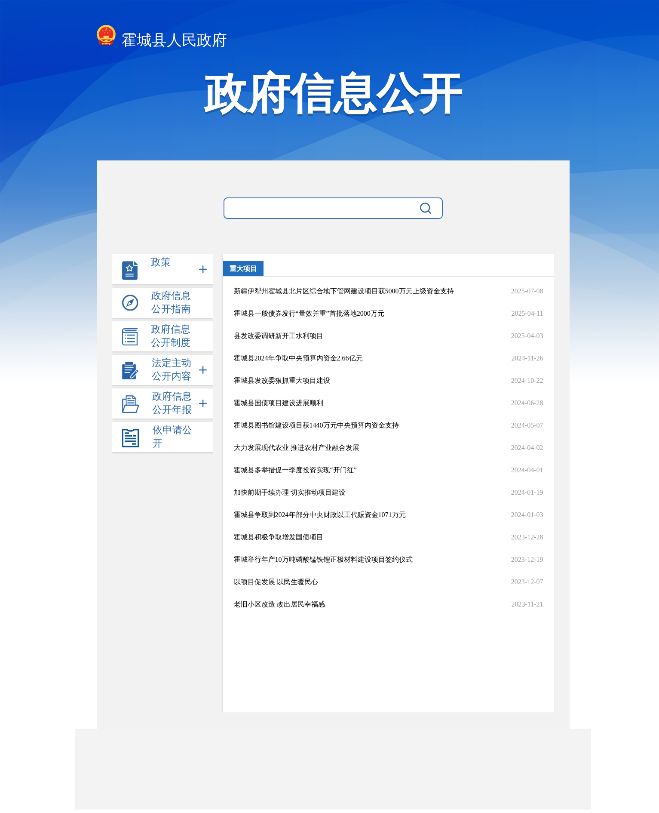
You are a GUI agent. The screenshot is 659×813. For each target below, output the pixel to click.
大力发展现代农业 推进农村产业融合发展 (296, 447)
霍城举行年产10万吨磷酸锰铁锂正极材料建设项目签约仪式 (323, 559)
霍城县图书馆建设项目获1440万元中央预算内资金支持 (316, 425)
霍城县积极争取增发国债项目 (278, 537)
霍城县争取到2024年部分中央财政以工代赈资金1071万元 (320, 514)
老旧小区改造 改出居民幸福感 (279, 604)
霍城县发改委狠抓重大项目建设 (282, 380)
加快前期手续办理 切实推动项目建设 (290, 492)
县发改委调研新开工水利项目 (278, 335)
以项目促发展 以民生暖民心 (276, 581)
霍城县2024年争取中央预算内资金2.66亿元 (298, 358)
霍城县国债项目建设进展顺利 (278, 402)
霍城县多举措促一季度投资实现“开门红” (295, 470)
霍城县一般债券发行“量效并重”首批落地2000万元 (309, 313)
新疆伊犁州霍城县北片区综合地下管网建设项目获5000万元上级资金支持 (344, 291)
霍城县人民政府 (162, 38)
